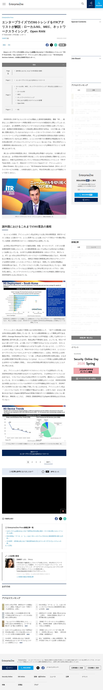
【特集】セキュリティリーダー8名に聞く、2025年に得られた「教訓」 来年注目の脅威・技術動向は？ (52, 632)
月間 (93, 90)
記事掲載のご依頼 (77, 668)
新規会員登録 (85, 195)
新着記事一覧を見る (86, 338)
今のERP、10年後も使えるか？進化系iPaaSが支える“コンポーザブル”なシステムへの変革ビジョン (18, 640)
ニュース (93, 247)
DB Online (21, 676)
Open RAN (20, 103)
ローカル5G (21, 91)
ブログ (36, 685)
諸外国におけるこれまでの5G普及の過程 (29, 71)
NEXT (48, 462)
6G (18, 109)
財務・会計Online (40, 676)
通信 (4, 45)
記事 (79, 247)
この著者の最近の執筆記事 (25, 577)
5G (9, 45)
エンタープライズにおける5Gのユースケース (30, 80)
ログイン (86, 200)
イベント (85, 676)
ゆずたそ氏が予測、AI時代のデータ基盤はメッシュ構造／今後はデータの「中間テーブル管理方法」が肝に (18, 607)
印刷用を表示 (7, 518)
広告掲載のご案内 (93, 668)
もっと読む (8, 545)
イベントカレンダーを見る (86, 379)
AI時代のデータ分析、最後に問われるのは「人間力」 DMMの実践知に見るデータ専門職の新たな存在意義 (52, 615)
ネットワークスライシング (25, 97)
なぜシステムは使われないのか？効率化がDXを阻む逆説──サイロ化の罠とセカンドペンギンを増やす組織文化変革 (18, 632)
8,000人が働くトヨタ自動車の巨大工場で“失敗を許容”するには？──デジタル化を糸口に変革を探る (18, 615)
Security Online (7, 676)
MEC (19, 94)
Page (8, 80)
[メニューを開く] (4, 4)
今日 (79, 90)
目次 (48, 65)
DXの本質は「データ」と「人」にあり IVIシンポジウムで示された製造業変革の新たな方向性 (52, 607)
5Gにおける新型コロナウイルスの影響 (29, 100)
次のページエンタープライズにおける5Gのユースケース (34, 453)
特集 (3, 685)
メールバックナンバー (86, 189)
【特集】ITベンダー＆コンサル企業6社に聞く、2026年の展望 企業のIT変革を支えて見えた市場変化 (52, 624)
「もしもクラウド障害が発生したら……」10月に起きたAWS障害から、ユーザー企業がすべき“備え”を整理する (18, 624)
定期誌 (20, 685)
